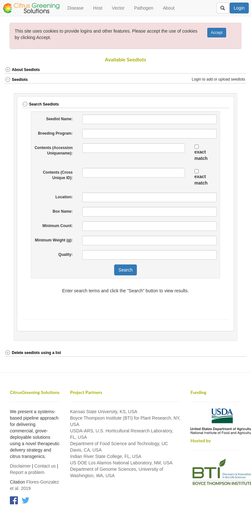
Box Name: (63, 211)
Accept (217, 32)
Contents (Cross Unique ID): (57, 175)
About (168, 8)
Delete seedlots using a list (33, 353)
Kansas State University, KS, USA (103, 411)
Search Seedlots (40, 104)
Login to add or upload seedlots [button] (219, 79)
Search (125, 269)
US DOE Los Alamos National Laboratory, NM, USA (121, 462)
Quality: (65, 254)
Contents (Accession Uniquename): (53, 150)
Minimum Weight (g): (53, 240)
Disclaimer (20, 466)
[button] (234, 70)
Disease (75, 8)
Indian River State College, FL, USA (105, 456)
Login (239, 8)
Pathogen (143, 8)
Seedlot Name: (59, 119)
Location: (64, 197)
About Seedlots (22, 69)
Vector (118, 8)
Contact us (45, 466)
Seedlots (16, 79)
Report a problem (27, 472)
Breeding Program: (55, 133)
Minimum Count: (57, 226)
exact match (201, 155)
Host (97, 8)
